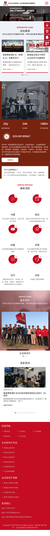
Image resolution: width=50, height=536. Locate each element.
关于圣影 (21, 436)
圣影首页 (6, 431)
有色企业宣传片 (8, 462)
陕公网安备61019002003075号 (27, 528)
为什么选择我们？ (11, 170)
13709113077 (10, 508)
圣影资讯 (6, 436)
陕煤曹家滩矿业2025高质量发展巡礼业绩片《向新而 (24, 394)
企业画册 (36, 431)
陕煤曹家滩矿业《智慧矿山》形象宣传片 (13, 56)
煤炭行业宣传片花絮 (10, 483)
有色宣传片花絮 (8, 492)
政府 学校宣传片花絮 (10, 497)
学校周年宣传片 (8, 467)
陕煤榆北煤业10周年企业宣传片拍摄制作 (36, 56)
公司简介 (21, 431)
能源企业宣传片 (8, 448)
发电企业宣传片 (8, 452)
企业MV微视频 (8, 471)
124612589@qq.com (13, 513)
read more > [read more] (8, 405)
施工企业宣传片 (8, 457)
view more (8, 69)
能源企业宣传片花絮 (10, 487)
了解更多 (10, 160)
